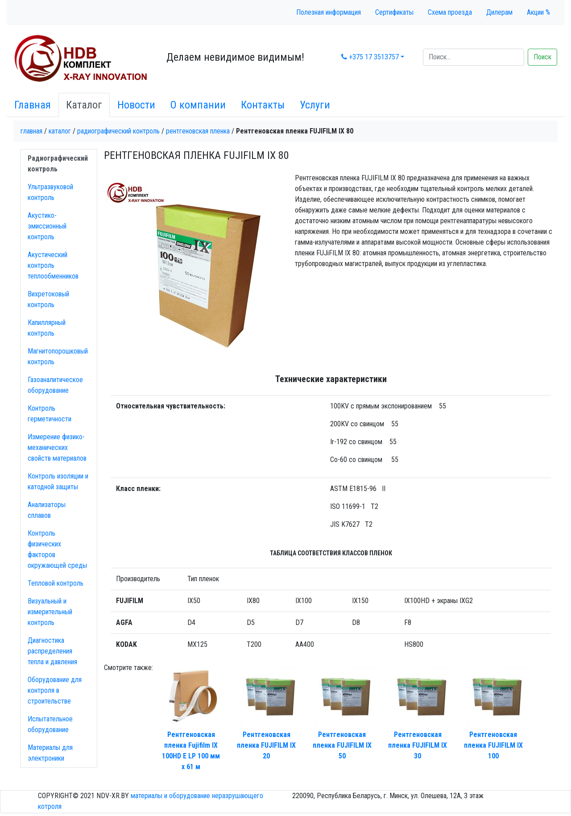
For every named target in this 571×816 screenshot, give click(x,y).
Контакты (263, 105)
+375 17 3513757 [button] (370, 57)
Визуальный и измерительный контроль (50, 612)
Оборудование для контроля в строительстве (55, 690)
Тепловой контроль (55, 583)
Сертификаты (394, 12)
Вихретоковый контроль (48, 299)
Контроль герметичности (49, 413)
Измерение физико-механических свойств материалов (57, 447)
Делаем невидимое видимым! (235, 57)
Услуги (315, 105)
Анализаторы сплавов (47, 510)
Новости (136, 105)
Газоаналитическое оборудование (55, 385)
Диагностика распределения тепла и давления (52, 651)
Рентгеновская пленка (198, 131)
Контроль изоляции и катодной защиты (58, 481)
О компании (198, 105)
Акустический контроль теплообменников (53, 265)
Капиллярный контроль (47, 327)
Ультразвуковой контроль (50, 192)
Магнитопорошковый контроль (58, 356)
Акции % (538, 12)
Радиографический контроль (118, 131)
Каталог (84, 105)
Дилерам (499, 12)
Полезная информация (328, 12)
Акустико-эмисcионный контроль (47, 226)
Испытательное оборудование (50, 724)
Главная (32, 105)
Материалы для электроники (50, 752)
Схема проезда (450, 12)
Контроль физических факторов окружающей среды (57, 549)
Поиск (542, 57)
